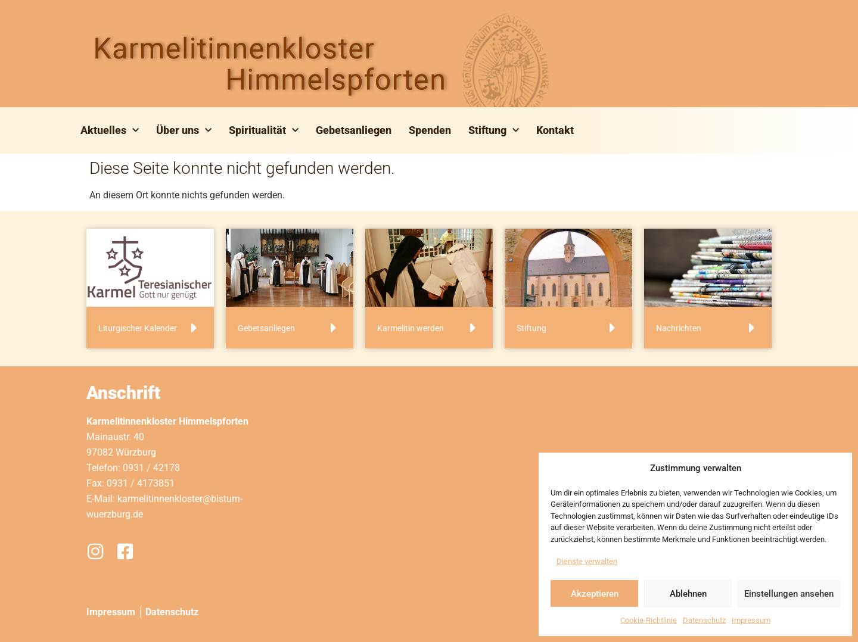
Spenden (430, 130)
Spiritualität (264, 130)
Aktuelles (109, 130)
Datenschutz (704, 620)
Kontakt (555, 130)
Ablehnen (688, 593)
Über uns (184, 130)
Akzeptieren (594, 593)
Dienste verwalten (587, 561)
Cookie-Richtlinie (648, 620)
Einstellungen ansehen (789, 593)
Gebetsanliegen (353, 130)
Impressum (751, 620)
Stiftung (493, 130)
